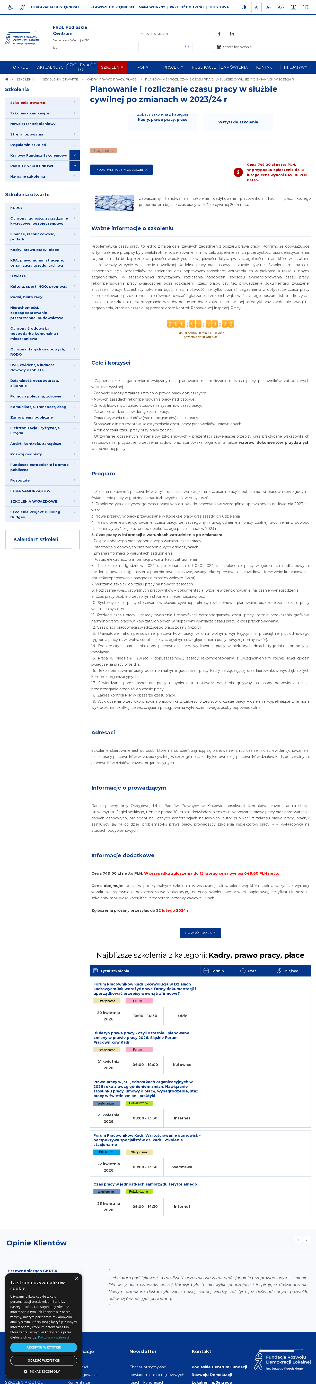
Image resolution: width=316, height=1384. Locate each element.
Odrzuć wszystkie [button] (44, 1360)
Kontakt (201, 1261)
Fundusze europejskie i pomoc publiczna (39, 467)
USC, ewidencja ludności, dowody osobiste (33, 367)
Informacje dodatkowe (122, 855)
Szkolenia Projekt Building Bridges (35, 514)
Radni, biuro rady (26, 297)
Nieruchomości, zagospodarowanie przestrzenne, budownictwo (37, 312)
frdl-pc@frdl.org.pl (218, 1331)
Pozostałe (20, 480)
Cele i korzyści (110, 363)
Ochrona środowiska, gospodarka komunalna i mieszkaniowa (34, 333)
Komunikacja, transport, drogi (38, 407)
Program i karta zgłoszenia (121, 169)
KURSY (16, 208)
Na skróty (17, 1261)
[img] (72, 37)
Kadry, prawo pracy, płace (34, 250)
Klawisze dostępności (112, 7)
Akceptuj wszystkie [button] (44, 1347)
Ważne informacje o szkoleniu (132, 228)
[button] (43, 1371)
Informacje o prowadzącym (128, 788)
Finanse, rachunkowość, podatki (32, 236)
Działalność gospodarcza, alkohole (34, 383)
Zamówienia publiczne (31, 417)
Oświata (18, 276)
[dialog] (43, 1326)
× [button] (76, 1279)
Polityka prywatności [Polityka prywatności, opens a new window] (53, 1337)
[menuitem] (20, 67)
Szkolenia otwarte (27, 194)
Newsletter (143, 1261)
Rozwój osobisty (26, 454)
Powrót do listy (200, 933)
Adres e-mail (141, 1323)
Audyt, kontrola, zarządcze (35, 443)
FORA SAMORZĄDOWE (31, 491)
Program (103, 474)
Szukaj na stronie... (155, 34)
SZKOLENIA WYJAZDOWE (33, 501)
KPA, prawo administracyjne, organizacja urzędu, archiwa (37, 262)
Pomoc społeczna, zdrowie (35, 396)
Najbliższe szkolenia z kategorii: (200, 955)
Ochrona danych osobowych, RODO (37, 351)
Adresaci (103, 732)
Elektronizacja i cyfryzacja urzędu (35, 430)
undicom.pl (299, 1378)
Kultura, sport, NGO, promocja (38, 286)
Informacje (80, 1261)
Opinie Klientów (36, 1152)
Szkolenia (17, 89)
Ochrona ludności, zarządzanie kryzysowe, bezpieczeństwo (39, 220)
